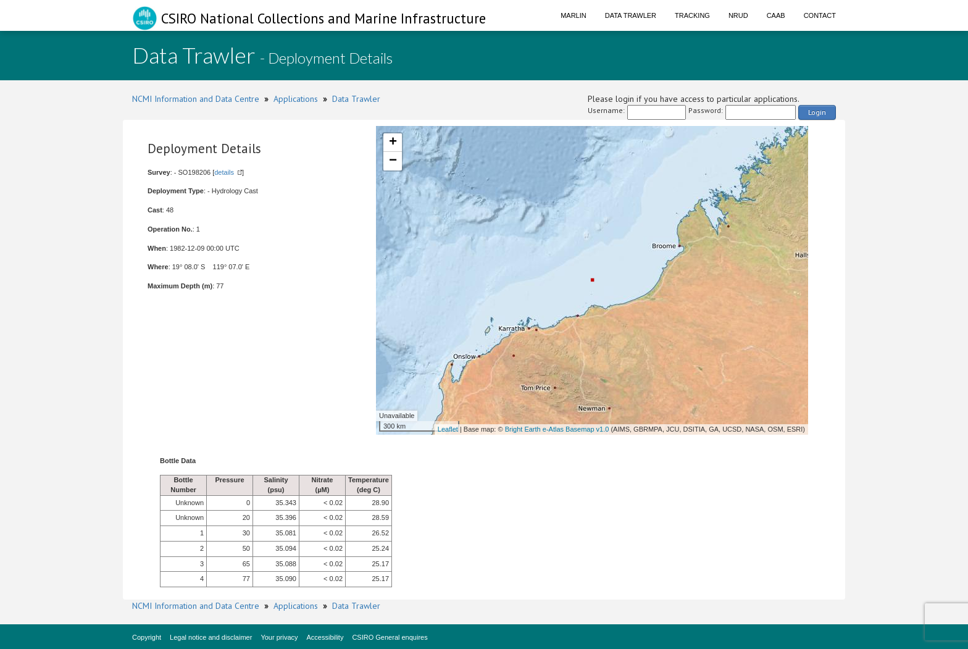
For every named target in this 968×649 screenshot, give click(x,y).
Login (817, 112)
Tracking (692, 15)
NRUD (738, 15)
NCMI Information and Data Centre (195, 98)
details (224, 172)
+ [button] (393, 142)
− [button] (393, 161)
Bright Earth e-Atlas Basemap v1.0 (557, 429)
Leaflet (448, 429)
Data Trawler (630, 15)
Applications (295, 98)
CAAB (776, 15)
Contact (820, 15)
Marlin (573, 15)
